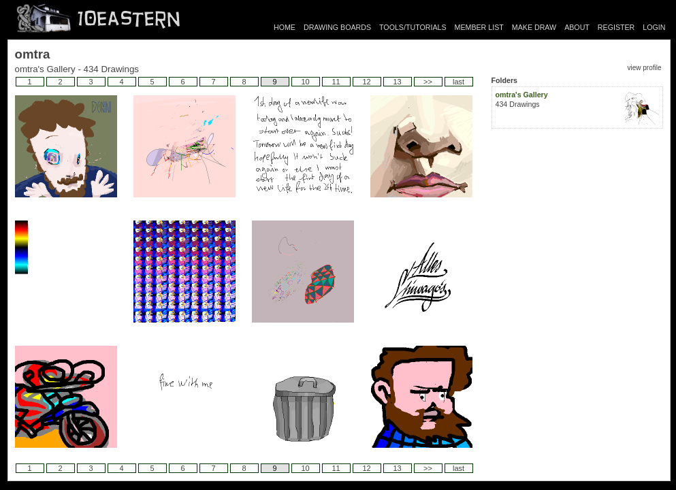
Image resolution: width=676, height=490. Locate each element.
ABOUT (577, 27)
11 (336, 82)
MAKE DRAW (534, 27)
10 (305, 82)
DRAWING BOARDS (337, 27)
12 (366, 82)
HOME (284, 27)
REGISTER (616, 27)
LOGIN (654, 27)
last (458, 82)
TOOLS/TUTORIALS (413, 27)
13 (397, 82)
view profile (644, 67)
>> (427, 82)
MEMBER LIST (479, 27)
